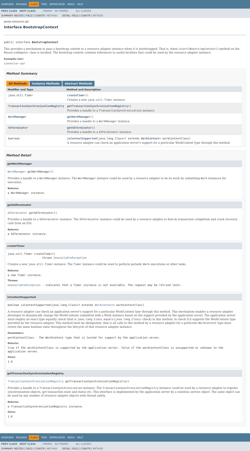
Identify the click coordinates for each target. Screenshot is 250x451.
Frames (48, 11)
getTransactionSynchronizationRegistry (97, 106)
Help (80, 4)
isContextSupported (82, 138)
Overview (7, 4)
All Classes (83, 11)
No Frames (62, 11)
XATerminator (18, 127)
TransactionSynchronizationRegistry (36, 106)
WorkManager (17, 116)
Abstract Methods (78, 83)
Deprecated (57, 4)
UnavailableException (70, 257)
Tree (44, 4)
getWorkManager (78, 116)
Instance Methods (45, 83)
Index (71, 4)
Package (21, 4)
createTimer (76, 95)
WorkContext (150, 138)
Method (52, 15)
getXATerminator (79, 127)
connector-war (14, 63)
